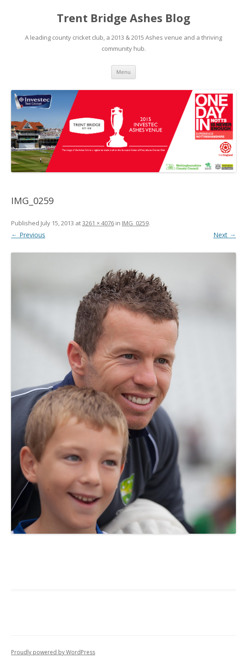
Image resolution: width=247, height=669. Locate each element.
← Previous (28, 234)
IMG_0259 (135, 223)
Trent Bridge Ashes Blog (123, 18)
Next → (224, 234)
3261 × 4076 (98, 223)
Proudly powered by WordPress (53, 652)
